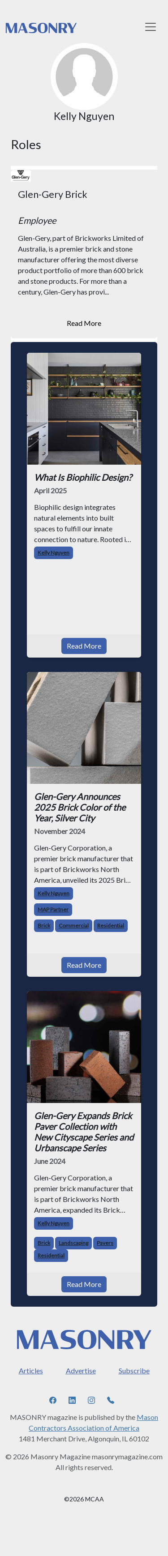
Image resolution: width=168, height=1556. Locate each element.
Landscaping (73, 1243)
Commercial (74, 925)
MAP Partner (53, 909)
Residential (110, 925)
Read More (84, 323)
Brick (44, 925)
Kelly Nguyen (53, 552)
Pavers (105, 1243)
